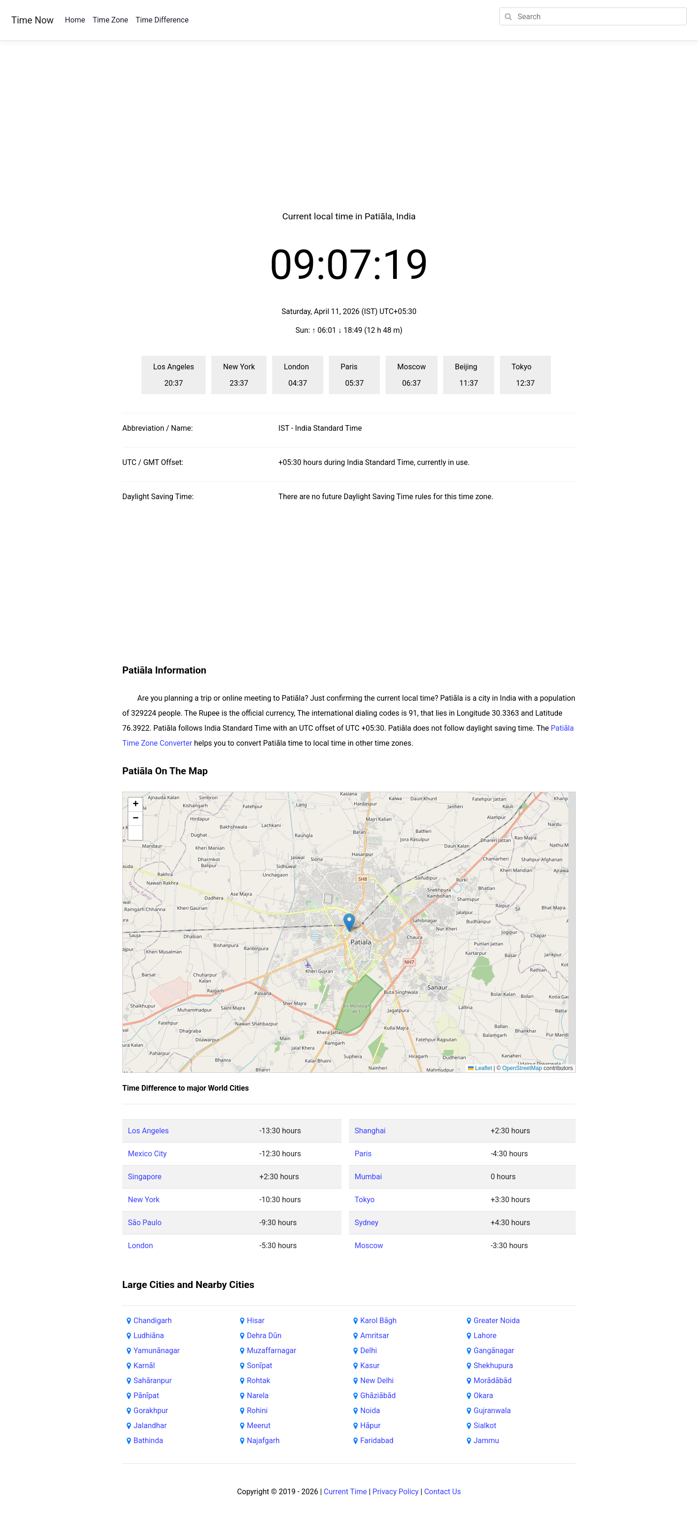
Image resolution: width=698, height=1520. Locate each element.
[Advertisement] (349, 136)
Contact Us (442, 1491)
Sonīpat (259, 1365)
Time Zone (110, 19)
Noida (370, 1410)
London (140, 1245)
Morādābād (493, 1380)
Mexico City (147, 1153)
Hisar (256, 1320)
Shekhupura (493, 1365)
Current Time (345, 1491)
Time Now (32, 20)
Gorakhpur (151, 1410)
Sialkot (485, 1425)
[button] (349, 922)
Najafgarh (263, 1440)
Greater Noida (497, 1320)
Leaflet (480, 1068)
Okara (483, 1395)
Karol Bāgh (378, 1320)
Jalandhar (150, 1425)
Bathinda (148, 1440)
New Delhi (377, 1380)
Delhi (368, 1350)
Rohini (257, 1410)
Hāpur (370, 1425)
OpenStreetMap (522, 1068)
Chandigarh (153, 1320)
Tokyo (365, 1199)
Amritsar (374, 1335)
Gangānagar (494, 1350)
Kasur (369, 1365)
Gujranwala (492, 1410)
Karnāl (144, 1365)
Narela (257, 1395)
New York (144, 1199)
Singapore (145, 1176)
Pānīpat (146, 1395)
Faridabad (377, 1440)
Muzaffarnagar (271, 1350)
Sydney (367, 1222)
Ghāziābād (378, 1395)
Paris (363, 1153)
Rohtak (258, 1380)
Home (75, 19)
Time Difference (161, 19)
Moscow (369, 1245)
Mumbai (368, 1176)
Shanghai (370, 1130)
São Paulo (145, 1222)
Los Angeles (148, 1130)
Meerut (258, 1425)
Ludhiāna (149, 1335)
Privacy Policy (395, 1491)
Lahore (485, 1335)
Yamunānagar (157, 1350)
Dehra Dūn (264, 1335)
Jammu (486, 1440)
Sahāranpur (153, 1380)
